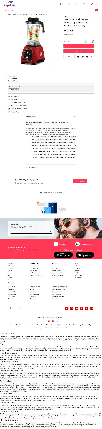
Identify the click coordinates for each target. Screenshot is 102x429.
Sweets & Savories (57, 273)
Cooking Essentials (57, 275)
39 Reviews (15, 80)
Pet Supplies (77, 277)
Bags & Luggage (79, 275)
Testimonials (63, 327)
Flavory (10, 277)
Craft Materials (12, 294)
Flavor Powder (56, 270)
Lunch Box (33, 292)
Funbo (10, 280)
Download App (45, 325)
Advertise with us (20, 325)
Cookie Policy (37, 327)
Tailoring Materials (13, 289)
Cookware (31, 14)
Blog (38, 325)
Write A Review (80, 181)
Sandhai (14, 78)
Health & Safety (56, 294)
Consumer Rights (55, 325)
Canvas (10, 299)
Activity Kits (33, 270)
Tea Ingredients (56, 266)
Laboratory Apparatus (58, 289)
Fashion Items (78, 266)
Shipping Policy (86, 325)
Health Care (55, 299)
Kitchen (25, 14)
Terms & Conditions (47, 327)
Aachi (9, 275)
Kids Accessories (34, 268)
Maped (10, 270)
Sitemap (56, 327)
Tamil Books (77, 273)
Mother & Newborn (35, 273)
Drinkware (33, 299)
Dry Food (54, 268)
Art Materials (11, 292)
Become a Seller (31, 325)
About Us (12, 325)
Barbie (10, 268)
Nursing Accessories (57, 292)
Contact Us (65, 325)
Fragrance (77, 268)
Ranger (10, 282)
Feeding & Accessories (36, 275)
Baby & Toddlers (34, 266)
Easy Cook (66, 17)
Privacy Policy (77, 325)
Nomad (10, 273)
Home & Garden (17, 14)
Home (9, 14)
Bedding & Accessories (58, 296)
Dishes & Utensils (34, 294)
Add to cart (79, 46)
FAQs (70, 325)
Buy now (78, 51)
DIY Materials (11, 296)
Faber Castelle (12, 266)
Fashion (76, 270)
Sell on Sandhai (14, 89)
